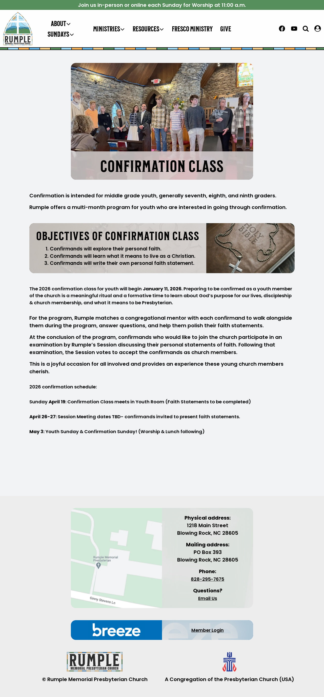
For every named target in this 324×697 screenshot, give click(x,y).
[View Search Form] (306, 28)
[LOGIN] (317, 28)
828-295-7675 (207, 579)
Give (225, 28)
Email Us (207, 598)
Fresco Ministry (192, 28)
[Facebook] (282, 28)
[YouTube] (294, 28)
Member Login (207, 630)
